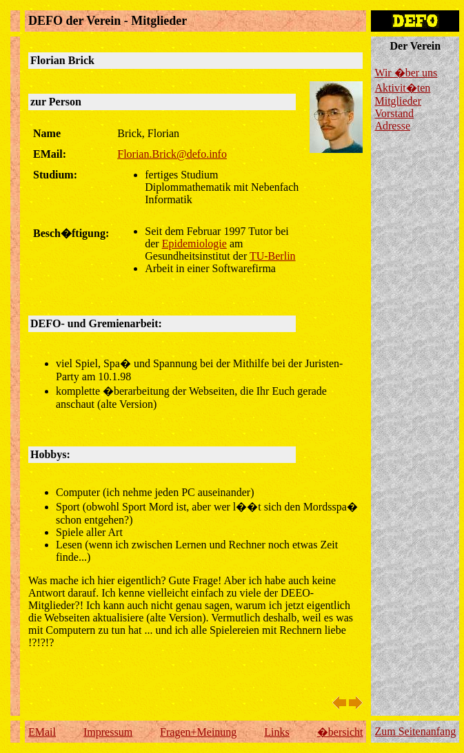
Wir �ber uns (405, 73)
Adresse (392, 126)
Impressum (107, 732)
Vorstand (394, 113)
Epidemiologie (194, 243)
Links (276, 732)
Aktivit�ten (402, 88)
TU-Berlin (273, 256)
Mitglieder (397, 101)
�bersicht (340, 732)
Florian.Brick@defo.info (172, 154)
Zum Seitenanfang (415, 731)
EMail (42, 732)
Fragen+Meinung (198, 732)
